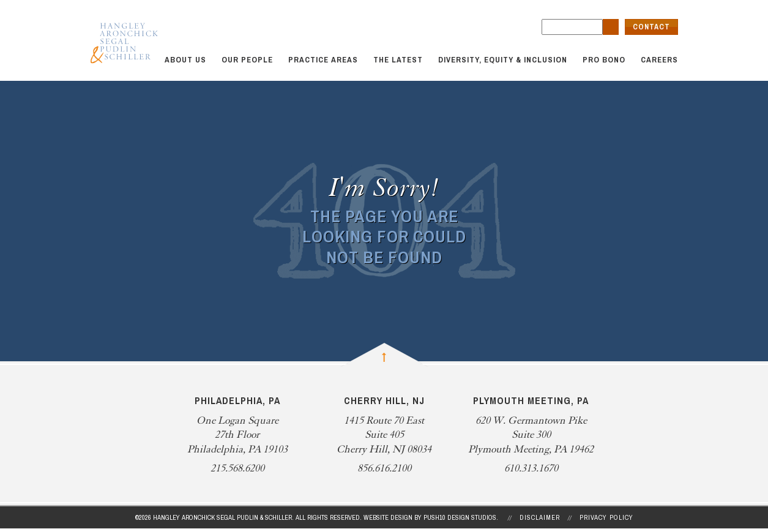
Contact (651, 27)
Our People (247, 59)
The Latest (398, 59)
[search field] (572, 27)
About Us (185, 59)
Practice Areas (323, 59)
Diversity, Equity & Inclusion (502, 59)
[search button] (611, 27)
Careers (659, 59)
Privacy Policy (606, 517)
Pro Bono (604, 59)
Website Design (387, 517)
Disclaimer (540, 517)
